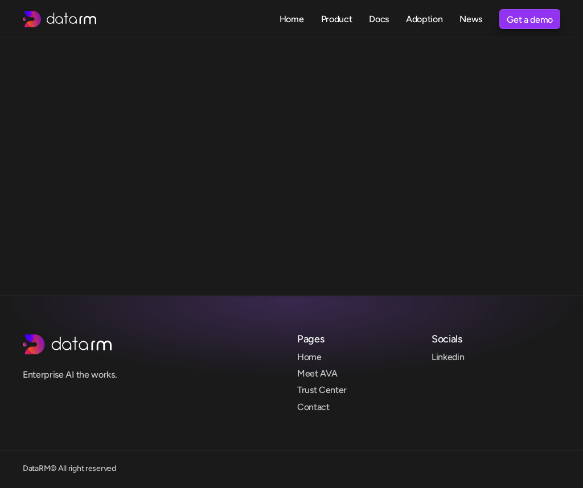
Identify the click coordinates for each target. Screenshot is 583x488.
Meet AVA (317, 373)
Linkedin (448, 356)
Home (309, 356)
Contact (313, 407)
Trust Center (322, 389)
